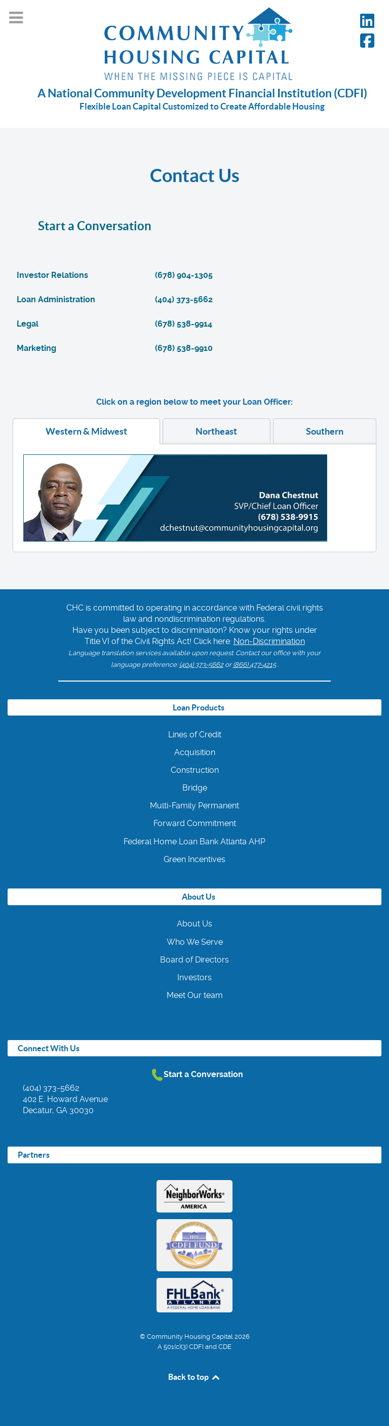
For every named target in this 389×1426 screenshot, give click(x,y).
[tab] (86, 431)
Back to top (194, 1376)
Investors (194, 977)
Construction (195, 770)
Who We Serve (195, 942)
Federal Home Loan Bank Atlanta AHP (194, 841)
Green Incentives (194, 859)
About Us (194, 924)
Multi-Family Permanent (194, 805)
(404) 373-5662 (201, 664)
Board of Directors (194, 960)
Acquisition (194, 752)
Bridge (194, 788)
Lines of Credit (194, 734)
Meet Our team (195, 995)
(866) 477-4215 (254, 664)
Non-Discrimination (269, 641)
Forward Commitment (194, 823)
